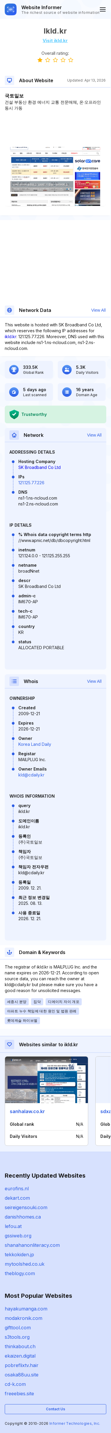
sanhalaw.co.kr (27, 1111)
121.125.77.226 (31, 482)
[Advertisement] (55, 129)
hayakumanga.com (26, 1309)
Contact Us (55, 1409)
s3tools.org (17, 1337)
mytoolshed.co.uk (24, 1264)
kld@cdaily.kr (31, 774)
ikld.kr (10, 336)
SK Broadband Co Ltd (39, 467)
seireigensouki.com (26, 1207)
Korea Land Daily (34, 744)
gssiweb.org (18, 1236)
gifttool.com (18, 1327)
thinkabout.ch (20, 1346)
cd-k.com (15, 1384)
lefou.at (13, 1226)
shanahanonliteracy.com (32, 1245)
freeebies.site (19, 1393)
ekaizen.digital (20, 1356)
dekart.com (17, 1198)
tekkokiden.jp (19, 1254)
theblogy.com (20, 1273)
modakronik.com (23, 1318)
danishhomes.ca (23, 1217)
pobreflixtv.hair (21, 1365)
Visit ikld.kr (55, 40)
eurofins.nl (17, 1188)
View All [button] (98, 310)
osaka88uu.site (21, 1375)
